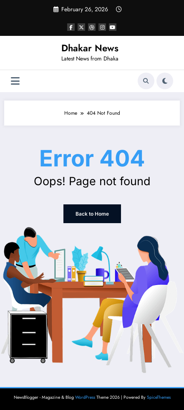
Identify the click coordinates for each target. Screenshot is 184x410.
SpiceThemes (159, 397)
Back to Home (92, 214)
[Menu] (15, 81)
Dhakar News (89, 48)
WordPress (85, 397)
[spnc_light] (164, 81)
